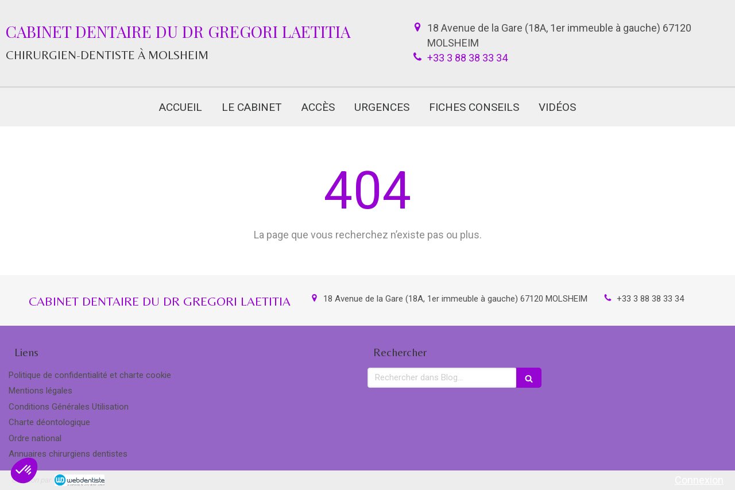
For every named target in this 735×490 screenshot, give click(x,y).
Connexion (699, 480)
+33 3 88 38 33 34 (467, 58)
